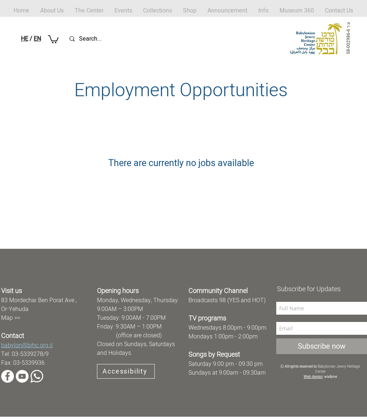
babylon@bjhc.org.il (27, 345)
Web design (313, 376)
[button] (189, 11)
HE (24, 38)
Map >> (10, 318)
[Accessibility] (126, 371)
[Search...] (104, 39)
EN (37, 38)
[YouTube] (22, 376)
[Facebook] (7, 376)
